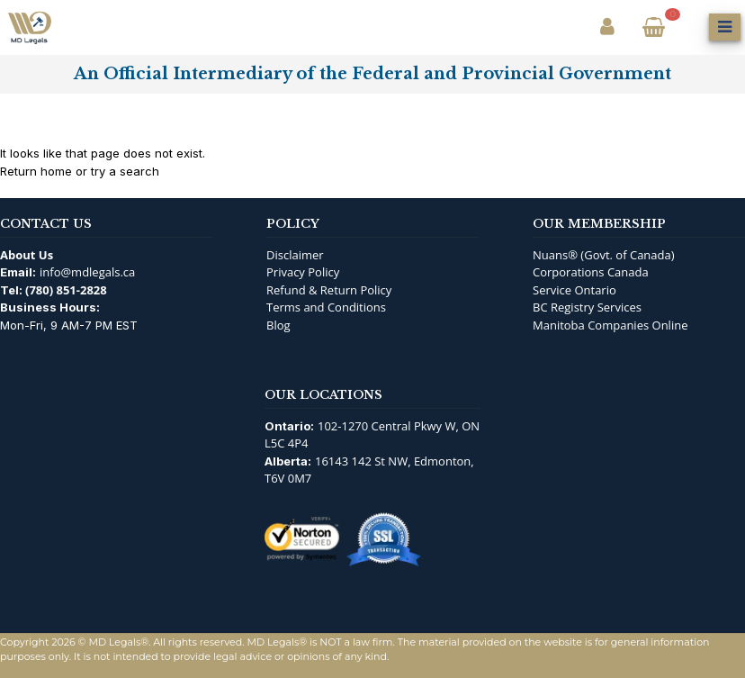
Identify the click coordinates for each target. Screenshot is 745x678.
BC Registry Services (587, 307)
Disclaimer (295, 255)
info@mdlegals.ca (87, 272)
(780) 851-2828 (66, 290)
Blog (278, 325)
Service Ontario (574, 290)
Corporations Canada (591, 272)
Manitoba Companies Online (610, 325)
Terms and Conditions (326, 307)
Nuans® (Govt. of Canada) (604, 255)
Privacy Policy (302, 272)
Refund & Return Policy (328, 290)
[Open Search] (689, 27)
